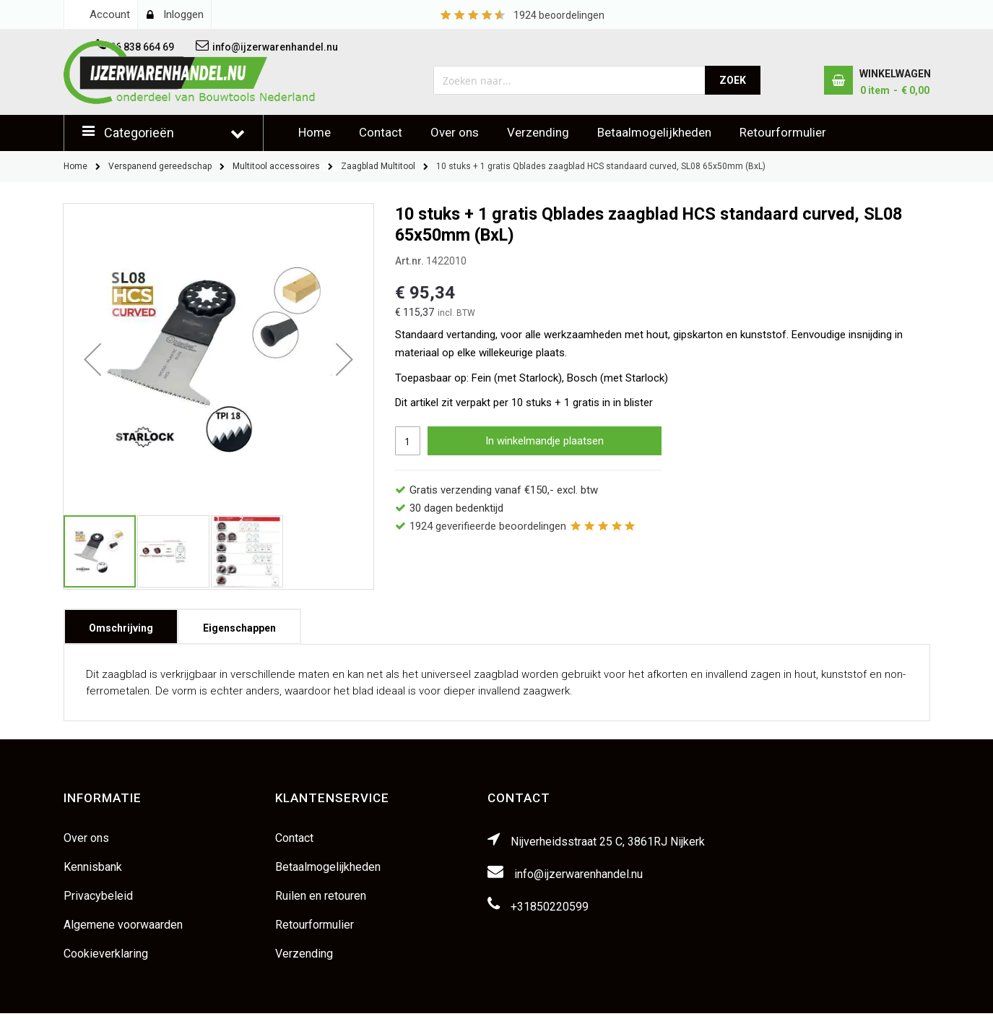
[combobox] (569, 80)
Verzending (538, 132)
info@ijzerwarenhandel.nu (578, 874)
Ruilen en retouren (320, 896)
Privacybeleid (98, 896)
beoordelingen (558, 15)
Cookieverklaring (106, 953)
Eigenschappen (239, 623)
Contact (380, 132)
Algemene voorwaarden (123, 925)
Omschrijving (121, 623)
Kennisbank (93, 867)
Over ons (454, 132)
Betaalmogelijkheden (654, 132)
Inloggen (183, 14)
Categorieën (139, 132)
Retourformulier (783, 132)
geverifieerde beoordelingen (487, 526)
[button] (92, 359)
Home (314, 132)
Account (110, 14)
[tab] (121, 627)
